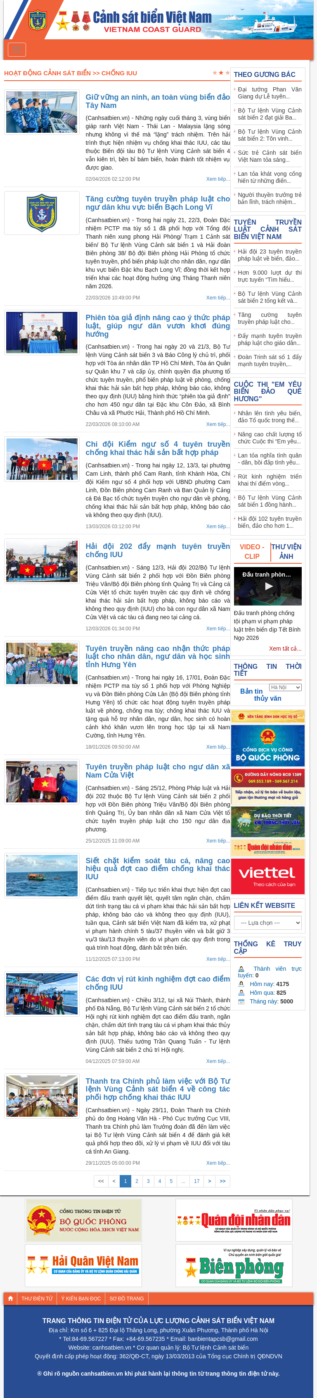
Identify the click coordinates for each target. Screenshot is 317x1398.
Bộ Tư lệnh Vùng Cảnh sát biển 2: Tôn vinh (270, 135)
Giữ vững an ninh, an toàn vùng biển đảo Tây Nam (158, 101)
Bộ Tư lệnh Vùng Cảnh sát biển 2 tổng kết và (270, 297)
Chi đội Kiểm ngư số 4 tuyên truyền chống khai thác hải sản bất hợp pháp (158, 448)
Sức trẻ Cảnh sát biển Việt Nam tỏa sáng (270, 156)
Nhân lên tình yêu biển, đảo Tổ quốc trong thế (270, 417)
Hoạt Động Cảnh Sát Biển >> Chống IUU (70, 73)
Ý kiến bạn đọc (81, 1299)
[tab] (252, 552)
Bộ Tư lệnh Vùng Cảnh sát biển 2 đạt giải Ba (270, 114)
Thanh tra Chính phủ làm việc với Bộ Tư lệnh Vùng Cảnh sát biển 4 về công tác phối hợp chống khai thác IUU (158, 1089)
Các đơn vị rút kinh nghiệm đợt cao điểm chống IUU (158, 983)
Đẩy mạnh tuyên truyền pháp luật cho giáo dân (270, 339)
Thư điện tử (36, 1299)
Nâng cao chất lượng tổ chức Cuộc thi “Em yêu (270, 438)
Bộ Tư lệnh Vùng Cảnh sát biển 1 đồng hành (270, 501)
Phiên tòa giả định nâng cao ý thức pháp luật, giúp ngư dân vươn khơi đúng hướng (158, 326)
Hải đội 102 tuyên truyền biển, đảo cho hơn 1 (270, 522)
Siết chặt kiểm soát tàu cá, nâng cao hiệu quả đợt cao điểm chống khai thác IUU (158, 869)
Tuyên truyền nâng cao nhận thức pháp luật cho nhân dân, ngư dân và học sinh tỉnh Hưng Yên (158, 656)
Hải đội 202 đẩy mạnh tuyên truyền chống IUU (158, 550)
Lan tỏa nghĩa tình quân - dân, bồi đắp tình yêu (270, 459)
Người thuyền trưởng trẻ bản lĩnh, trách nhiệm (270, 198)
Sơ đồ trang (126, 1299)
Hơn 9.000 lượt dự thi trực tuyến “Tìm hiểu (270, 276)
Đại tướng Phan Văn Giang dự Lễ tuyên (270, 93)
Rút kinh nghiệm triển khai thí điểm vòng (270, 480)
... (183, 1181)
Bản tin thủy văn (261, 695)
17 (196, 1181)
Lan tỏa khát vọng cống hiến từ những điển (270, 177)
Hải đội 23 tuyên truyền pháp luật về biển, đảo (270, 255)
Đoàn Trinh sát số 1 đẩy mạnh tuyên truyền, (270, 360)
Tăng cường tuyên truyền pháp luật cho (270, 318)
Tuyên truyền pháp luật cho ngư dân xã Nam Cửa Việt (158, 771)
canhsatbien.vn (111, 1347)
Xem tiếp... (218, 179)
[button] (268, 586)
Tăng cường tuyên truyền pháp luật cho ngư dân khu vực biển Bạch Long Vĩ (158, 203)
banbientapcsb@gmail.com (223, 1339)
